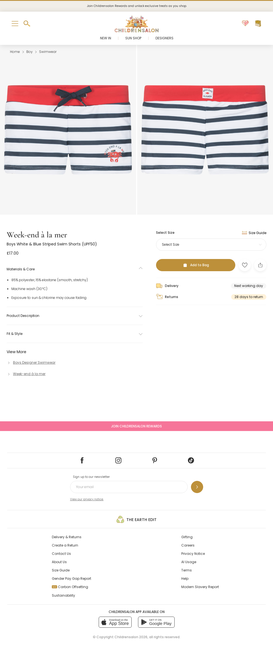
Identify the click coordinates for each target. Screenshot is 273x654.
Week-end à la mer (37, 235)
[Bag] (258, 23)
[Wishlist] (245, 23)
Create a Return (65, 545)
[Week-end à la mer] (26, 373)
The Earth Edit (136, 519)
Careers (188, 545)
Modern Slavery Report (200, 586)
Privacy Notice (193, 553)
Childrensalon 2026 (130, 637)
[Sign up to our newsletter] (197, 487)
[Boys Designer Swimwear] (31, 362)
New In (105, 38)
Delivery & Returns (66, 537)
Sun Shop (133, 38)
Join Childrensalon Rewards (136, 426)
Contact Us (61, 553)
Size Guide (61, 570)
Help (184, 578)
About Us (59, 562)
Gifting (187, 537)
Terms (186, 570)
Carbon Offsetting (70, 586)
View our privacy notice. (87, 499)
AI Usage (188, 562)
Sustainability (63, 595)
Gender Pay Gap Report (71, 578)
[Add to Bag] (195, 265)
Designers (164, 38)
